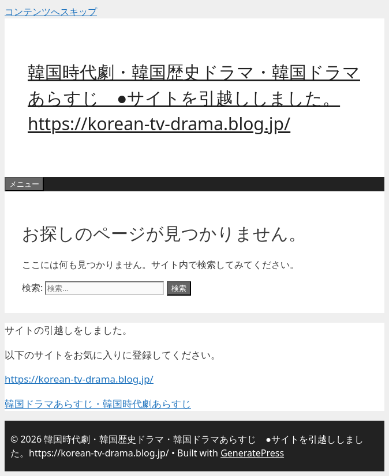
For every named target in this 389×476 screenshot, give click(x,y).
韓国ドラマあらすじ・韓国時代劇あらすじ (98, 403)
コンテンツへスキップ (51, 11)
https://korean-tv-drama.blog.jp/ (79, 379)
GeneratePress (252, 453)
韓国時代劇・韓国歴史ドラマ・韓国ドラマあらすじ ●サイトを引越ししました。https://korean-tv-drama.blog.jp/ (194, 97)
